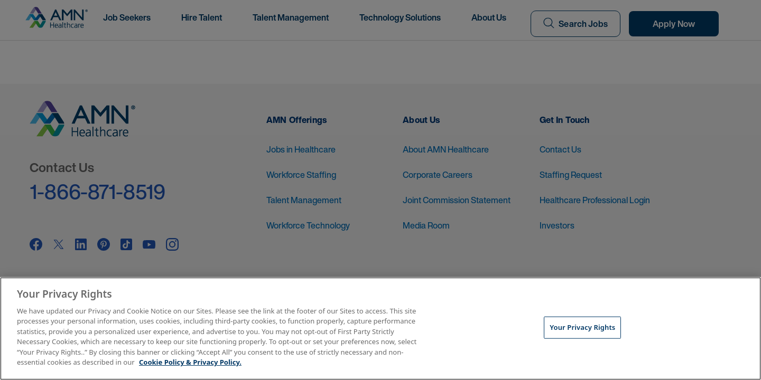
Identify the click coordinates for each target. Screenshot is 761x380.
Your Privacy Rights (582, 327)
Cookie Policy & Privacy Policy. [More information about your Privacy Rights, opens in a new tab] (190, 362)
